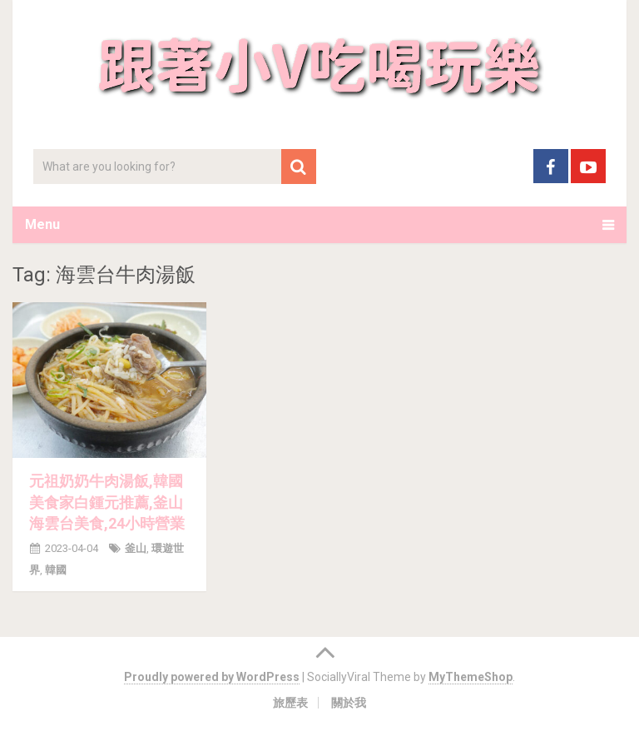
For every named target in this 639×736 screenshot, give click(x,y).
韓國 (56, 570)
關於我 (348, 702)
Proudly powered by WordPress (212, 677)
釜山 (135, 548)
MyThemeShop (470, 677)
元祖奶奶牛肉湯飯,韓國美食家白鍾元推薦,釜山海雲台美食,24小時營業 (107, 501)
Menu (42, 224)
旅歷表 (290, 702)
